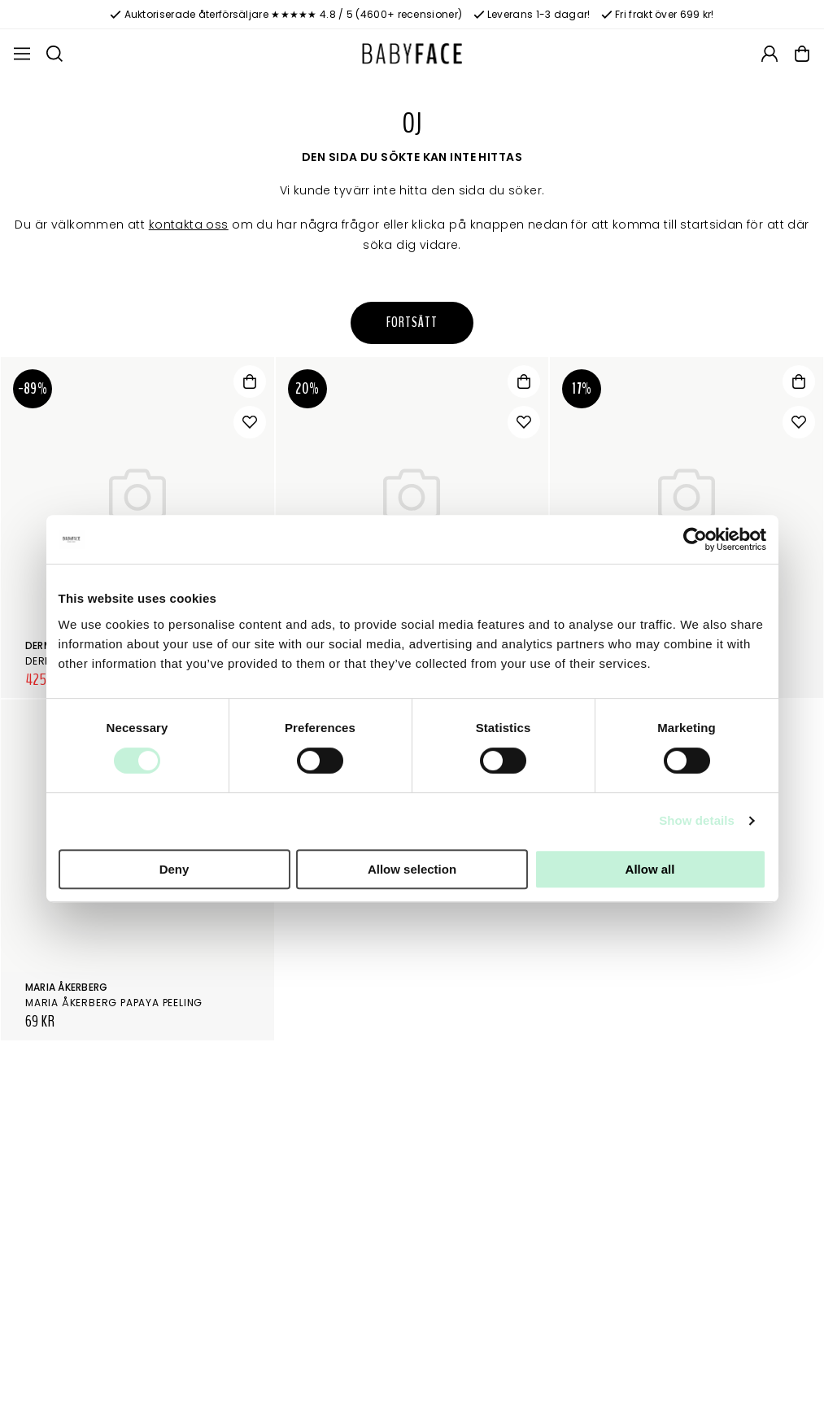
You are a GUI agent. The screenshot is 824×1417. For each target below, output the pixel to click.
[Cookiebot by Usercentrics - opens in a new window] (695, 539)
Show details (697, 820)
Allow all (650, 869)
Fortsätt (411, 322)
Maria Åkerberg (66, 987)
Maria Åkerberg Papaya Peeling (114, 1002)
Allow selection (412, 869)
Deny (174, 869)
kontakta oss (189, 224)
